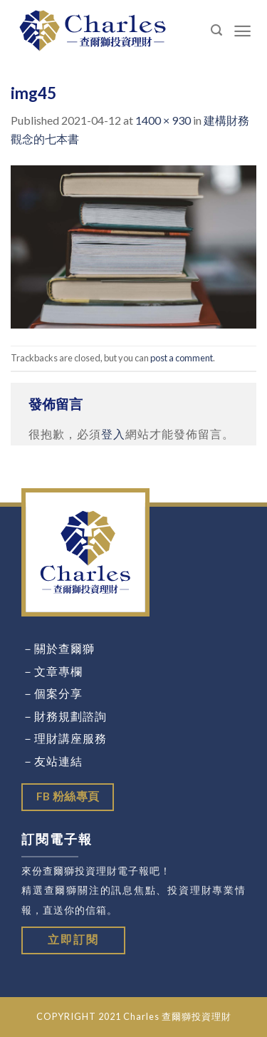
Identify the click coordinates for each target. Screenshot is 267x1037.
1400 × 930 (163, 120)
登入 (113, 433)
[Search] (217, 30)
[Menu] (243, 31)
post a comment (181, 357)
